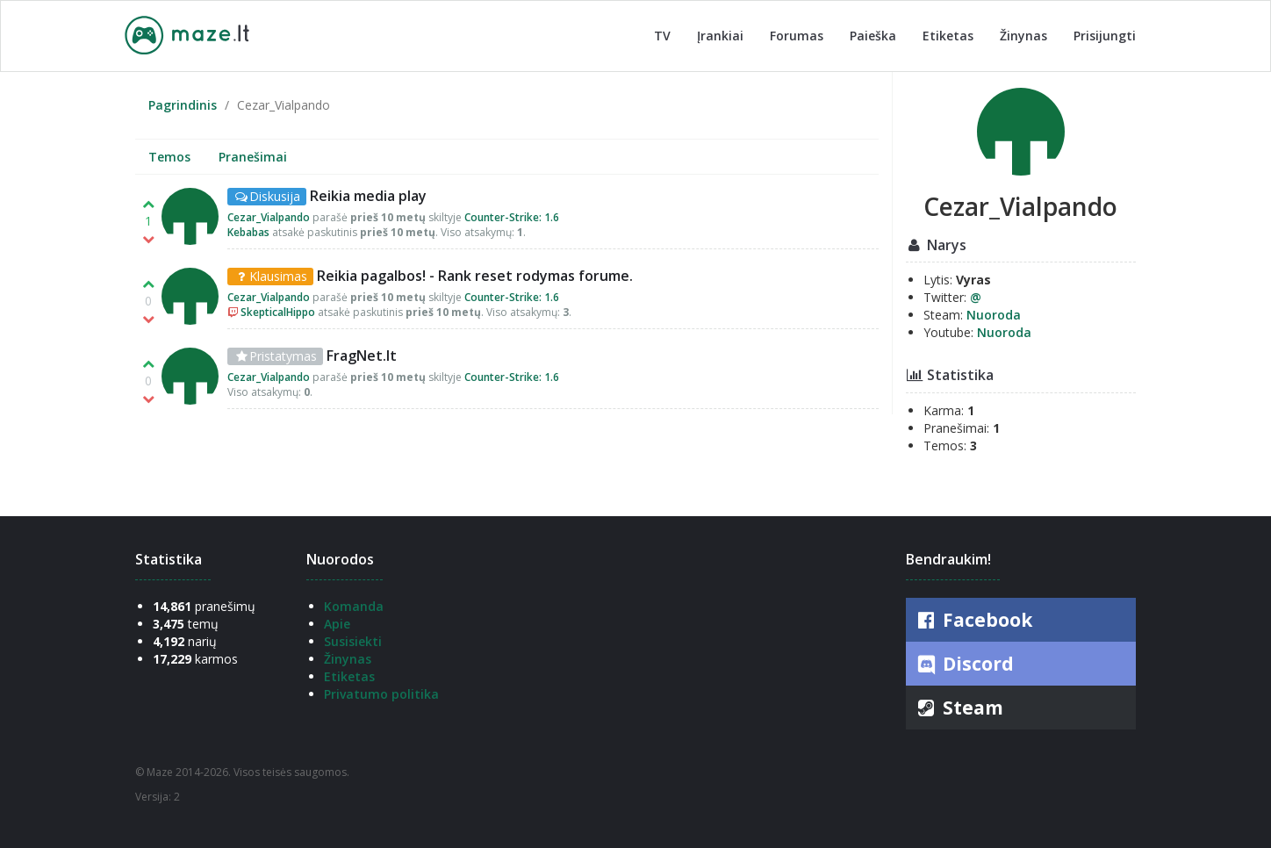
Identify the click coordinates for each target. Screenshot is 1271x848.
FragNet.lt (362, 355)
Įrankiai (720, 35)
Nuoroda (993, 314)
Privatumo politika (381, 694)
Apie (337, 623)
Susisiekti (353, 641)
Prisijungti (1105, 35)
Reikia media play (368, 195)
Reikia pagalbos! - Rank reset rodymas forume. (475, 275)
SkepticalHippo (278, 312)
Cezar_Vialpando (268, 217)
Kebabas (248, 232)
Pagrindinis (182, 105)
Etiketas (948, 35)
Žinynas (1023, 35)
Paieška (873, 35)
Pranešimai (253, 156)
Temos (169, 156)
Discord (964, 664)
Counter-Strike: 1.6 (511, 217)
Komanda (354, 606)
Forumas (796, 35)
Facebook (973, 619)
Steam (959, 707)
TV (662, 35)
